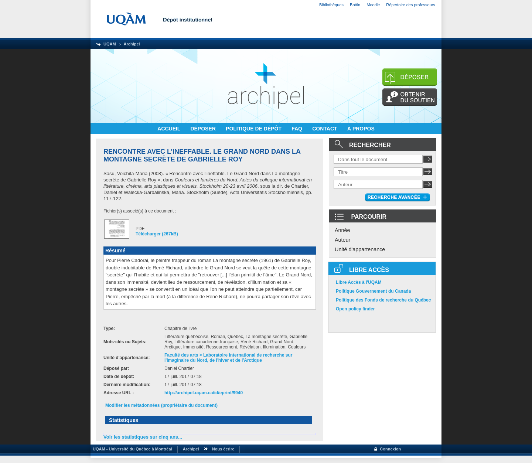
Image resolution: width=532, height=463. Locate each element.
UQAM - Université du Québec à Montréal (131, 449)
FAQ (297, 129)
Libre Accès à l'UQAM (359, 282)
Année (342, 230)
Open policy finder (355, 308)
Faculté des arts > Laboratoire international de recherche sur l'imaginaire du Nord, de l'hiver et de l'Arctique (228, 358)
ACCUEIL (169, 129)
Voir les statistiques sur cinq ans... (142, 437)
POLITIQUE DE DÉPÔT (254, 129)
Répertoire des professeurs (410, 5)
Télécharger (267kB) (157, 233)
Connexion (390, 449)
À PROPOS (361, 129)
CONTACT (325, 129)
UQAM (109, 44)
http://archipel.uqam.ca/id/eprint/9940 (203, 392)
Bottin (355, 5)
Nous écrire (223, 449)
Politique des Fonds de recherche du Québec (383, 300)
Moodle (373, 5)
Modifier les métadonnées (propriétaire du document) (161, 405)
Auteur (342, 240)
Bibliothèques (331, 5)
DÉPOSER (203, 129)
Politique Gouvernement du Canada (373, 291)
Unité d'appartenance (360, 249)
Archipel (132, 44)
